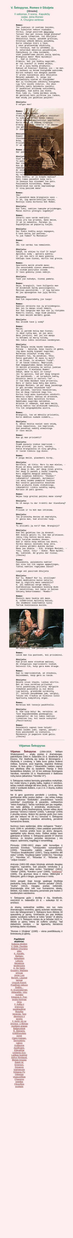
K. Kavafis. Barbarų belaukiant (19, 1098)
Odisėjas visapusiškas (19, 1218)
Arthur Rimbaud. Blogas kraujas (19, 1201)
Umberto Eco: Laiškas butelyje (19, 1196)
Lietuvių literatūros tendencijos (19, 1106)
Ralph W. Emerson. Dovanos (19, 1207)
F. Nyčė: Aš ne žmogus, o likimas (19, 1165)
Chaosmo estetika (19, 1223)
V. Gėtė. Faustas (19, 1089)
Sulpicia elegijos (19, 1086)
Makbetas (57, 1014)
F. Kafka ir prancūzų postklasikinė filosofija (19, 1151)
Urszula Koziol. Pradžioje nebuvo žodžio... (19, 1127)
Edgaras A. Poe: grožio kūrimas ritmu (19, 1142)
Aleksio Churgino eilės (19, 1092)
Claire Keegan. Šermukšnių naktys (19, 1183)
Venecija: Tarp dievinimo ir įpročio (19, 1159)
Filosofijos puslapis (19, 1228)
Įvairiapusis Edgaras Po (19, 1213)
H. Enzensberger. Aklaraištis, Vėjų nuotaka (19, 1135)
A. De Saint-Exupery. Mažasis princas (19, 1113)
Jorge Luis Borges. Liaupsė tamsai (19, 1120)
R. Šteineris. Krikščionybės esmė (19, 1176)
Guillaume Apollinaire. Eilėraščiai (19, 1190)
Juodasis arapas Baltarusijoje (19, 1170)
